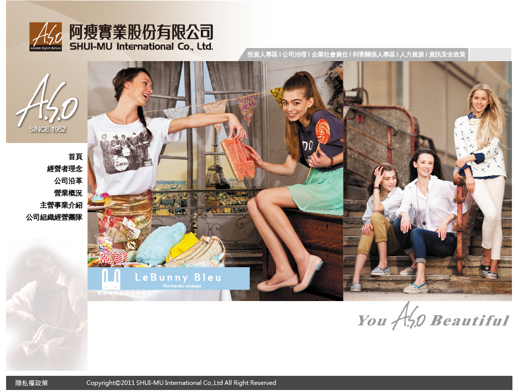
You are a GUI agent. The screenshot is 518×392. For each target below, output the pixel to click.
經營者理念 (64, 169)
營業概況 (68, 193)
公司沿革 (68, 181)
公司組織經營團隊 (54, 217)
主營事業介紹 (61, 205)
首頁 (75, 157)
